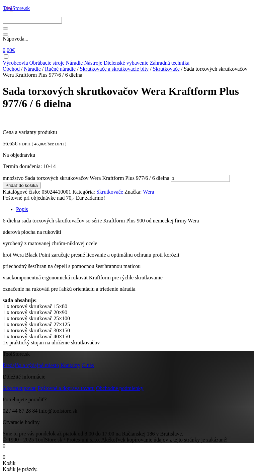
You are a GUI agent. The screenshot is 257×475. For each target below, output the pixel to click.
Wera (148, 192)
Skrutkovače (166, 69)
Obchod (11, 69)
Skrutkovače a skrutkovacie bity (114, 69)
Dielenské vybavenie (126, 63)
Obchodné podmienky (120, 388)
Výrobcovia (15, 63)
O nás (88, 365)
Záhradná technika (169, 63)
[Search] (32, 20)
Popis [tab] (22, 209)
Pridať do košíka (21, 185)
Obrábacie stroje (47, 63)
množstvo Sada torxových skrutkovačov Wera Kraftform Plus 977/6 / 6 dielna (86, 178)
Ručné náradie (60, 69)
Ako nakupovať (19, 388)
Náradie (74, 63)
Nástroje (93, 63)
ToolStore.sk (16, 8)
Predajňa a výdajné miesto (31, 365)
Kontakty (70, 365)
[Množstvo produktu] (200, 178)
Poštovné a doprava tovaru (66, 388)
